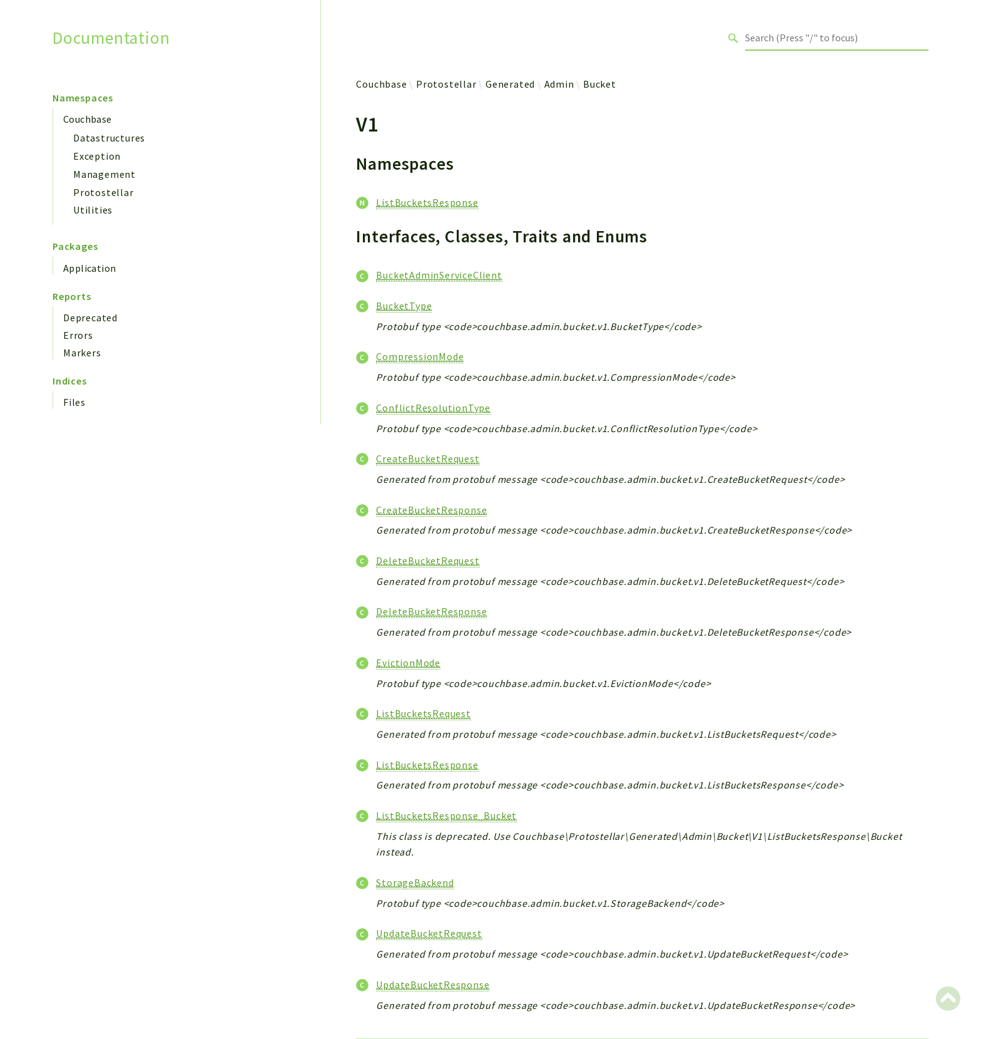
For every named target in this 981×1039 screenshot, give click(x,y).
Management (104, 174)
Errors (78, 335)
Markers (82, 352)
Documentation (111, 38)
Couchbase (87, 119)
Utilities (93, 210)
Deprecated (90, 317)
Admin (559, 84)
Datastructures (109, 138)
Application (89, 268)
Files (74, 402)
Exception (97, 156)
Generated (510, 84)
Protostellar (103, 192)
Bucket (599, 84)
